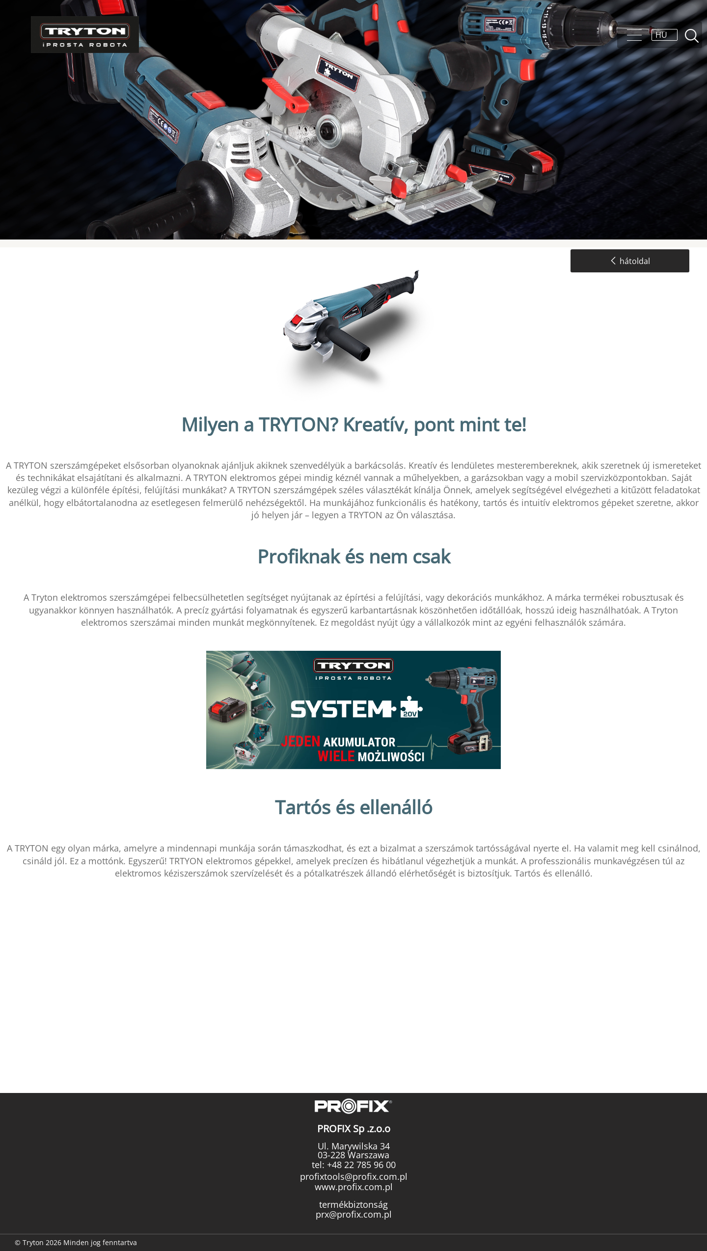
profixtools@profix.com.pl (354, 1176)
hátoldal (630, 261)
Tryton (85, 34)
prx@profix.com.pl (354, 1214)
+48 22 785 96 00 (360, 1165)
